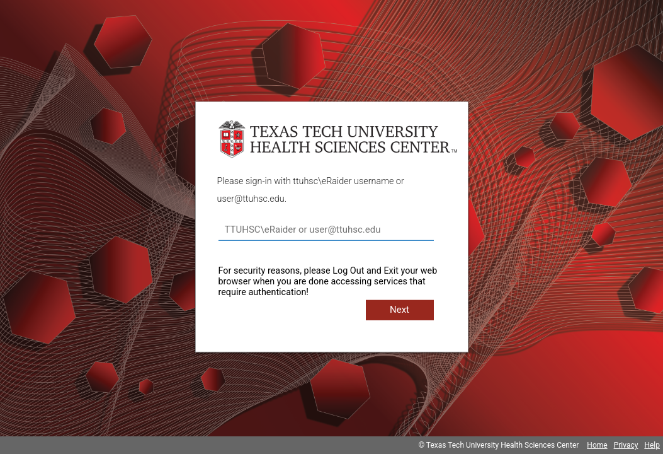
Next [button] (399, 309)
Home (597, 445)
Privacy (626, 445)
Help (652, 445)
